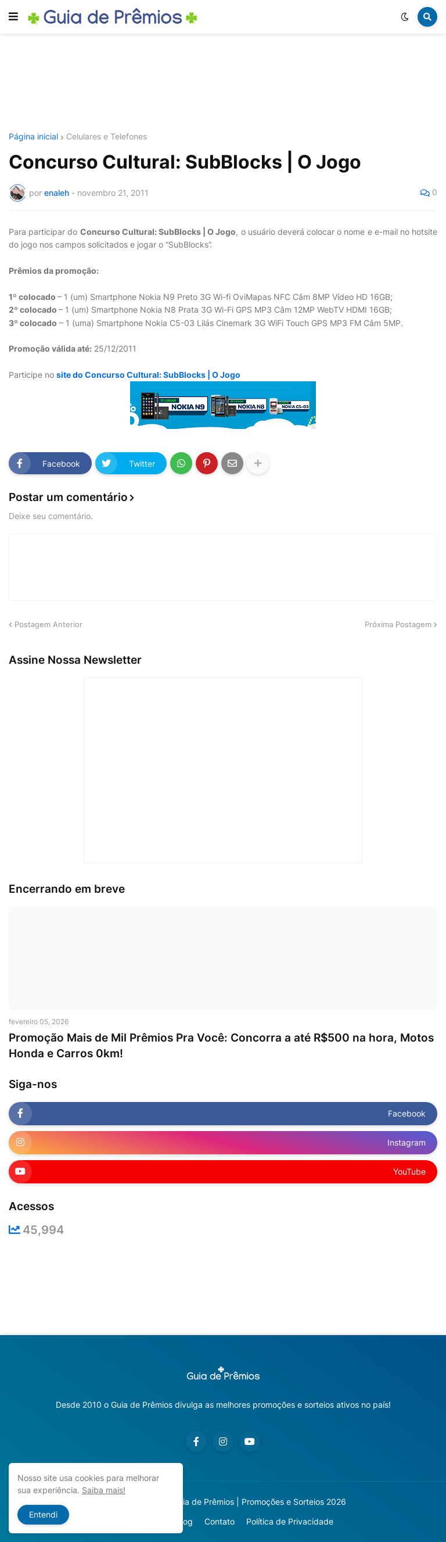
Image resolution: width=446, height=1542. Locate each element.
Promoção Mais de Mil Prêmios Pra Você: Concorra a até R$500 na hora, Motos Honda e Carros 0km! (221, 1045)
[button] (13, 17)
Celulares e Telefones (106, 137)
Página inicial (33, 137)
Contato (219, 1521)
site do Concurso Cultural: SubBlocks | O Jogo (148, 375)
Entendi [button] (43, 1514)
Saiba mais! (103, 1490)
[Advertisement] (223, 83)
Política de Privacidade (289, 1521)
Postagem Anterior (48, 624)
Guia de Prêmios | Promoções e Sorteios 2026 (259, 1502)
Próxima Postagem (398, 624)
